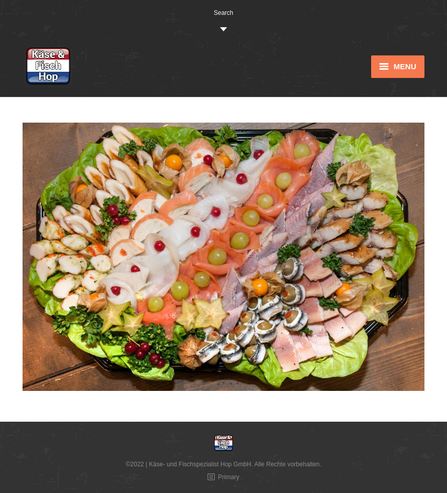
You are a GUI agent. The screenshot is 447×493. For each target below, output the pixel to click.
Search (223, 12)
